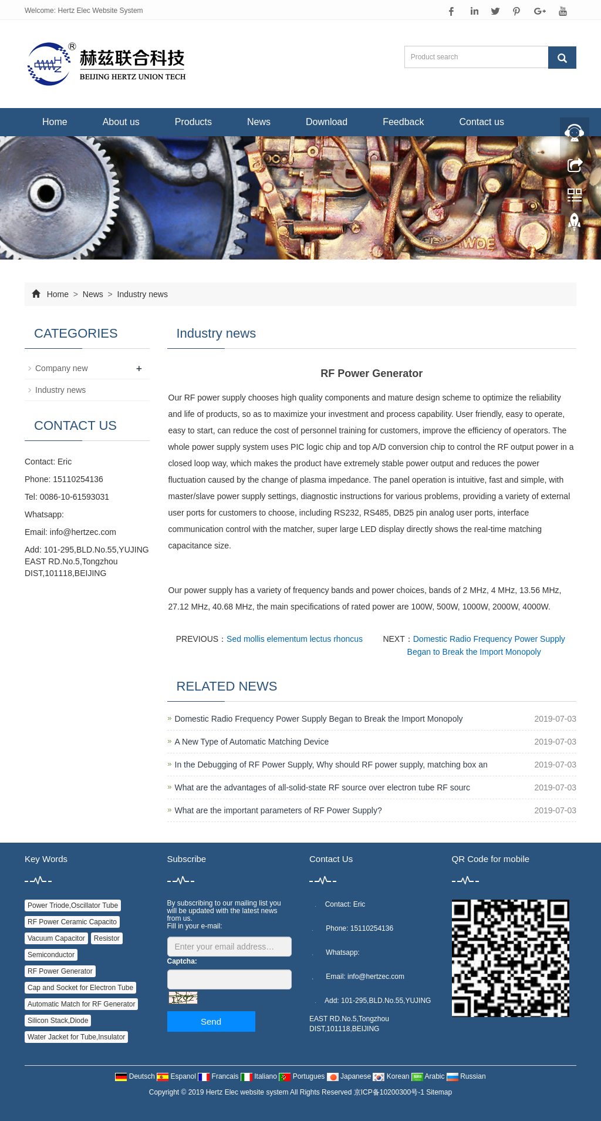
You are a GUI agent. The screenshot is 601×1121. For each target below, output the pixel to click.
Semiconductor (51, 955)
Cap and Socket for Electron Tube (80, 988)
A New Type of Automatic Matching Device (252, 741)
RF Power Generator (60, 971)
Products (193, 122)
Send (211, 1021)
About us (121, 122)
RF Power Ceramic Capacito (72, 922)
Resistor (107, 938)
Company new (61, 368)
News (259, 122)
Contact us (481, 122)
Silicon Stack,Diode (58, 1020)
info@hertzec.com (83, 532)
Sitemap (439, 1092)
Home (54, 122)
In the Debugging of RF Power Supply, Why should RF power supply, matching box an (331, 764)
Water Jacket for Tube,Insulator (76, 1037)
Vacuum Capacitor (56, 938)
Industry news (141, 294)
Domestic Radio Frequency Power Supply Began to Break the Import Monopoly (319, 718)
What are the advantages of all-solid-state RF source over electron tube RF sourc (322, 787)
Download (326, 122)
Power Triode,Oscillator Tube (73, 905)
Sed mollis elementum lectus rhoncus (295, 639)
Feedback (403, 122)
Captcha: (182, 961)
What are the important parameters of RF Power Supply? (278, 810)
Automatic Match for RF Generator (81, 1004)
